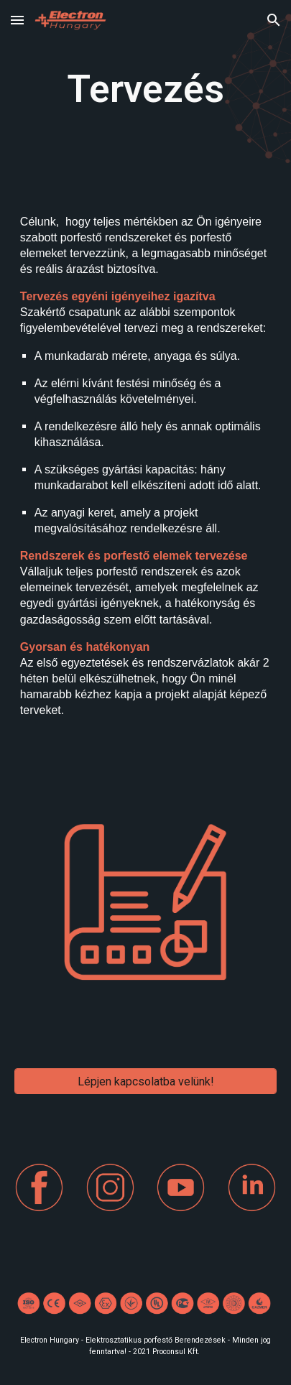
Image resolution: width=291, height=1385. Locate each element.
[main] (145, 90)
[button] (17, 20)
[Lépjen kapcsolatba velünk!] (145, 1081)
